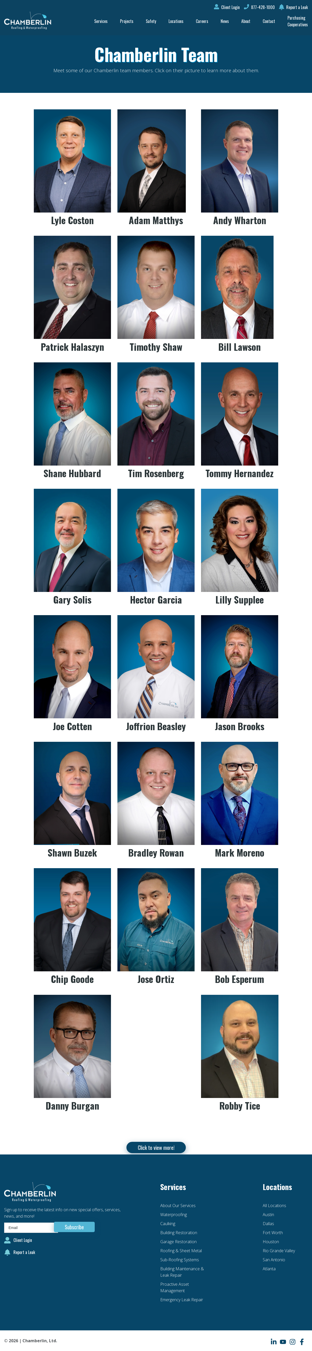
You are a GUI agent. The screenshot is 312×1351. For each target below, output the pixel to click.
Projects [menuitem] (126, 21)
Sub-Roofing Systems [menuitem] (179, 1260)
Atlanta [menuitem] (269, 1269)
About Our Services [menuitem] (178, 1205)
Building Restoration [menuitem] (178, 1232)
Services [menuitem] (101, 21)
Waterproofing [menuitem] (173, 1214)
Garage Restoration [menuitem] (178, 1241)
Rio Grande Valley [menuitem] (279, 1251)
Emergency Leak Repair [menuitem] (181, 1300)
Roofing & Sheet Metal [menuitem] (181, 1251)
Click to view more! (156, 1147)
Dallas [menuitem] (268, 1223)
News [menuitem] (225, 21)
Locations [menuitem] (176, 21)
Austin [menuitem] (268, 1214)
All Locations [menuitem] (274, 1205)
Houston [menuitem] (271, 1241)
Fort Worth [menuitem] (273, 1232)
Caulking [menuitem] (167, 1223)
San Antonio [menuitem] (274, 1260)
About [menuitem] (245, 21)
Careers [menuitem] (202, 21)
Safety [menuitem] (151, 21)
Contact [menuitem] (269, 21)
